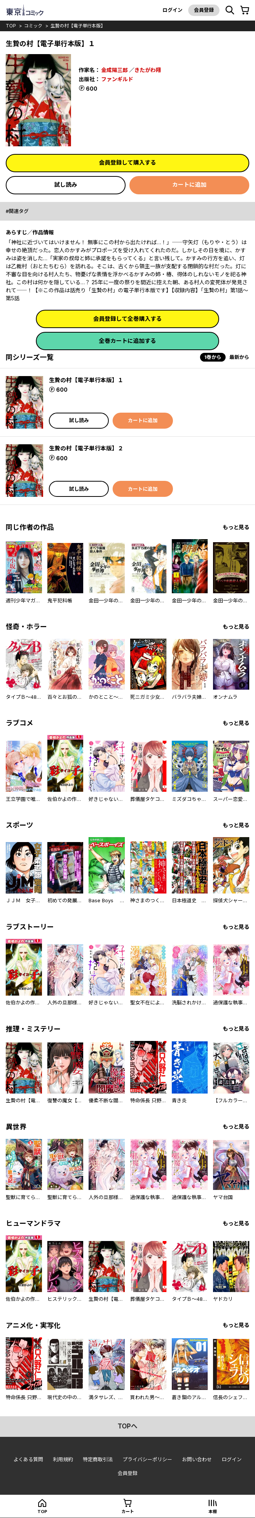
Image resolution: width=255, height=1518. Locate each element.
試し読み (65, 184)
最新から (239, 357)
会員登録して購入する (127, 162)
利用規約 (63, 1459)
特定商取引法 (98, 1459)
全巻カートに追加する (127, 340)
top (11, 26)
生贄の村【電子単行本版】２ (86, 448)
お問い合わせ (197, 1459)
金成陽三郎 (114, 70)
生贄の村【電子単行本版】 (77, 26)
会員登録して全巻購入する (127, 318)
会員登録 (204, 10)
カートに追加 (189, 184)
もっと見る (236, 527)
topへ (127, 1426)
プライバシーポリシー (147, 1459)
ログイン (172, 10)
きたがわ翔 (147, 70)
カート (127, 1511)
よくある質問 (28, 1459)
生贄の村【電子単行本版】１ (86, 380)
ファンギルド (117, 79)
